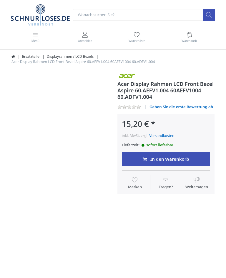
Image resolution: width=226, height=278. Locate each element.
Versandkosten (161, 135)
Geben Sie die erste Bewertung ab (181, 106)
